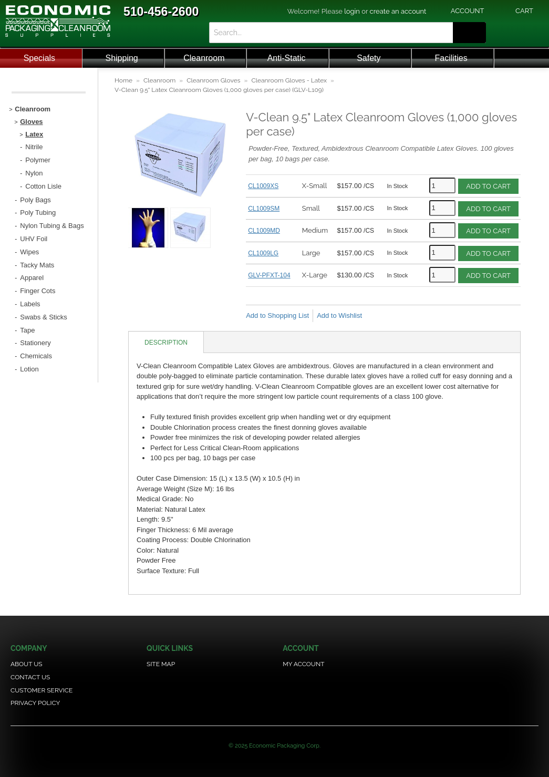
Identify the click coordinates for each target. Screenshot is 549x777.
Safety (368, 58)
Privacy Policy (35, 703)
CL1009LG (263, 253)
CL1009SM (263, 208)
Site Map (161, 664)
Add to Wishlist (339, 315)
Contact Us (30, 677)
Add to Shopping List (277, 315)
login (352, 11)
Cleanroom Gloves (213, 80)
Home (123, 80)
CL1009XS (263, 186)
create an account (398, 11)
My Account (303, 664)
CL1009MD (264, 230)
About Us (27, 664)
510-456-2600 (161, 11)
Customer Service (41, 690)
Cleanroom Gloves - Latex (289, 80)
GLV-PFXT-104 (269, 275)
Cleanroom (203, 58)
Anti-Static (286, 58)
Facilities (451, 58)
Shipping (121, 58)
